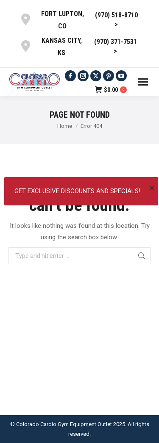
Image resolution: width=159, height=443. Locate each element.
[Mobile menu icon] (143, 82)
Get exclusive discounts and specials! (77, 191)
